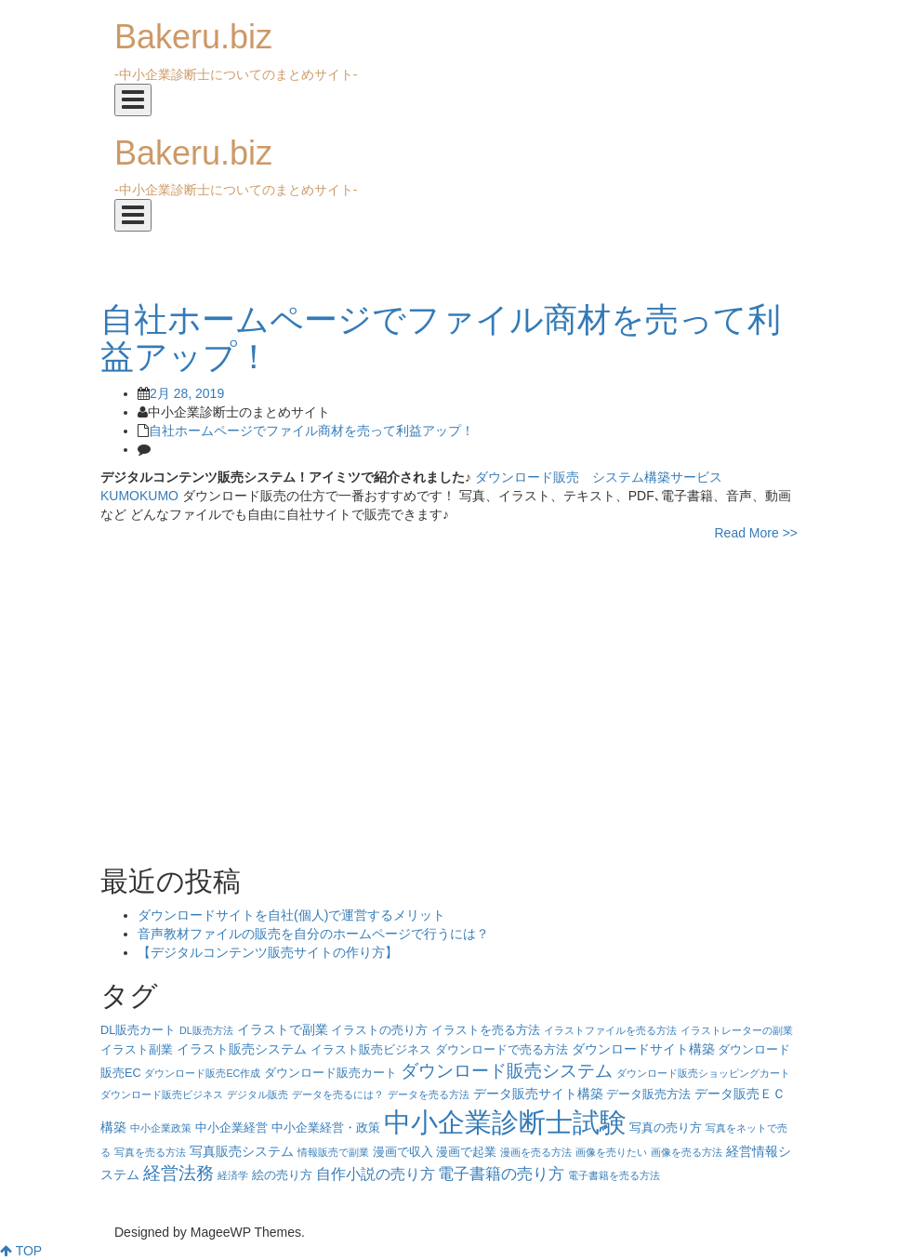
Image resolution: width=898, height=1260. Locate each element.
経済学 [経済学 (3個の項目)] (233, 1175)
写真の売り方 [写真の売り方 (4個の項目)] (665, 1127)
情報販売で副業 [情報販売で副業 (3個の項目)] (333, 1152)
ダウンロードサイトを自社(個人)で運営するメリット (291, 915)
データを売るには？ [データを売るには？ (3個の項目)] (338, 1094)
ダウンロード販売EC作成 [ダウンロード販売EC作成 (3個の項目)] (202, 1073)
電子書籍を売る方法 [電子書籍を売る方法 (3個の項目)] (614, 1175)
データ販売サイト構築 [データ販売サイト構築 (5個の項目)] (538, 1093)
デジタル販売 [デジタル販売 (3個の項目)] (257, 1094)
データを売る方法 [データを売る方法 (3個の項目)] (428, 1094)
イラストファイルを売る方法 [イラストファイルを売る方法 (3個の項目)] (610, 1030)
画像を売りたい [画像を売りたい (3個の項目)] (611, 1152)
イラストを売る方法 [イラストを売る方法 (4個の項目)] (485, 1030)
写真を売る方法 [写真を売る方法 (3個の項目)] (150, 1152)
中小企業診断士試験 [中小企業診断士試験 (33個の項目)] (505, 1122)
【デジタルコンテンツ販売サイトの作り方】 (268, 952)
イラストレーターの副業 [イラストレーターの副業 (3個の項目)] (736, 1030)
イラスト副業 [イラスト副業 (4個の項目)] (136, 1049)
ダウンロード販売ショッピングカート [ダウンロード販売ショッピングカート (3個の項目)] (703, 1073)
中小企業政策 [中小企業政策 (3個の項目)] (160, 1128)
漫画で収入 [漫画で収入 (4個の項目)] (403, 1152)
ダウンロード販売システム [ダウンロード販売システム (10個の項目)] (507, 1070)
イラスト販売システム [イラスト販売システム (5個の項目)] (242, 1048)
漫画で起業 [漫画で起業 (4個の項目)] (466, 1152)
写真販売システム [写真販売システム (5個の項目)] (242, 1151)
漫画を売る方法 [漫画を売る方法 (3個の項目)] (536, 1152)
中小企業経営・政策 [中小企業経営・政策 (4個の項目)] (325, 1127)
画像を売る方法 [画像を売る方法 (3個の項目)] (686, 1152)
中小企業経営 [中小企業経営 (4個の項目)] (231, 1127)
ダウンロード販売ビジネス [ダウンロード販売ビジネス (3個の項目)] (161, 1094)
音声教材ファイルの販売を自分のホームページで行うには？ (313, 933)
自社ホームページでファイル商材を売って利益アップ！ (311, 430)
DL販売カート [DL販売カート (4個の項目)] (138, 1030)
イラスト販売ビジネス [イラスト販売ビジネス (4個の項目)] (370, 1049)
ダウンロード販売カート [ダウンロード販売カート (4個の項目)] (330, 1073)
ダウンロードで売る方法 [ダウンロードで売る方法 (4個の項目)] (501, 1049)
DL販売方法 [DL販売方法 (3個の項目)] (206, 1030)
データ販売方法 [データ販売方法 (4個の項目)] (648, 1094)
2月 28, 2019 (187, 393)
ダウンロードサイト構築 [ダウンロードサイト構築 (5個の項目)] (643, 1048)
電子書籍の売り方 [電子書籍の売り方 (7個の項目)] (501, 1174)
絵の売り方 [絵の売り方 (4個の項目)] (282, 1175)
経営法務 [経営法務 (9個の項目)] (178, 1173)
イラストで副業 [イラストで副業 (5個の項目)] (282, 1029)
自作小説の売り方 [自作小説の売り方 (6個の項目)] (375, 1174)
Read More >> (757, 532)
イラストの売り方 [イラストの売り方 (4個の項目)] (379, 1030)
